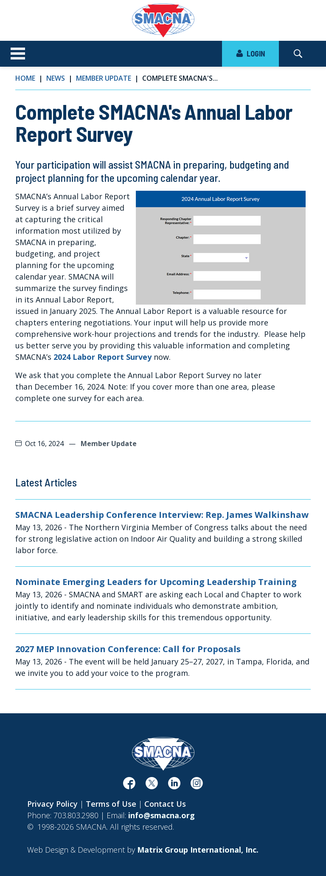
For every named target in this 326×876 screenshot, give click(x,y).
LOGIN (250, 53)
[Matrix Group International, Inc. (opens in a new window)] (198, 850)
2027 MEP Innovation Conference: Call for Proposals (128, 649)
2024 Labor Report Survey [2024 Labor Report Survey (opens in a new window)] (102, 357)
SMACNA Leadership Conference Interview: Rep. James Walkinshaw (162, 515)
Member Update (103, 78)
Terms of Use (111, 804)
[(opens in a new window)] (129, 785)
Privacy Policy (52, 804)
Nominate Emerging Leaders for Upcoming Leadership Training (156, 582)
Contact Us (165, 804)
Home (25, 78)
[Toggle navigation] (17, 54)
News (55, 78)
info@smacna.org (161, 815)
